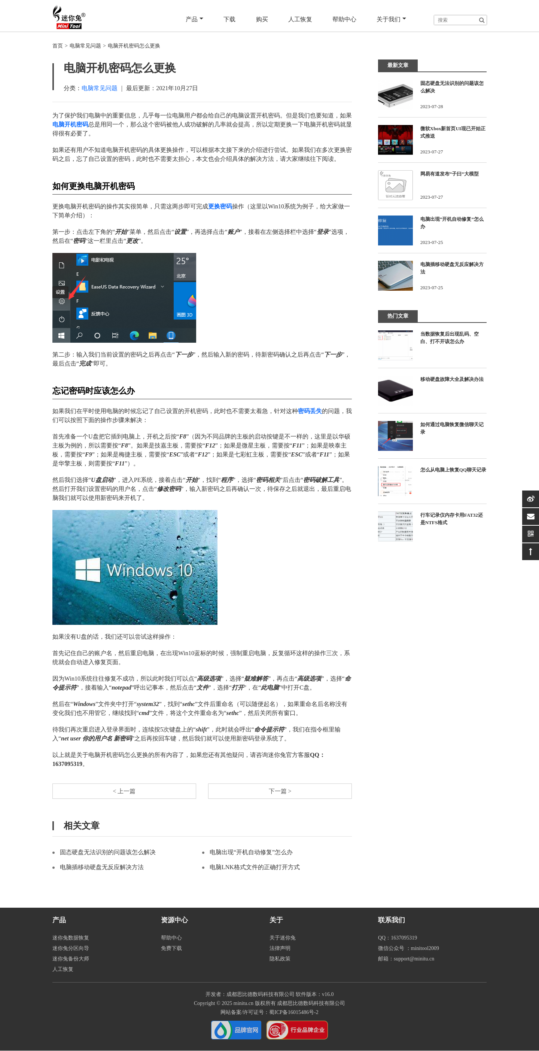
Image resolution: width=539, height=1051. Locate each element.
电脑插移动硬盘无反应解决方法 (102, 867)
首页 (57, 46)
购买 (262, 19)
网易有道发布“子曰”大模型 (449, 174)
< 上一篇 (124, 791)
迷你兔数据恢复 (70, 938)
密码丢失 (310, 411)
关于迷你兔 (283, 938)
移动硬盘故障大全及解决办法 (452, 379)
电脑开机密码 (70, 124)
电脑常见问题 (85, 46)
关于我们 (391, 19)
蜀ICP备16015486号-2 (293, 1012)
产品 (195, 19)
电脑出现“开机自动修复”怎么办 (251, 852)
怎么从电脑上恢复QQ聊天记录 (453, 470)
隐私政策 (280, 959)
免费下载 (171, 948)
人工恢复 (300, 19)
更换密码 (220, 206)
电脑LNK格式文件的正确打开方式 (255, 867)
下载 (230, 19)
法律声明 (280, 948)
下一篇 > (279, 791)
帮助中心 (344, 19)
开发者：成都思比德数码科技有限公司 (250, 994)
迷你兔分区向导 (70, 948)
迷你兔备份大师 (70, 959)
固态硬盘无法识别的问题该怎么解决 (108, 852)
